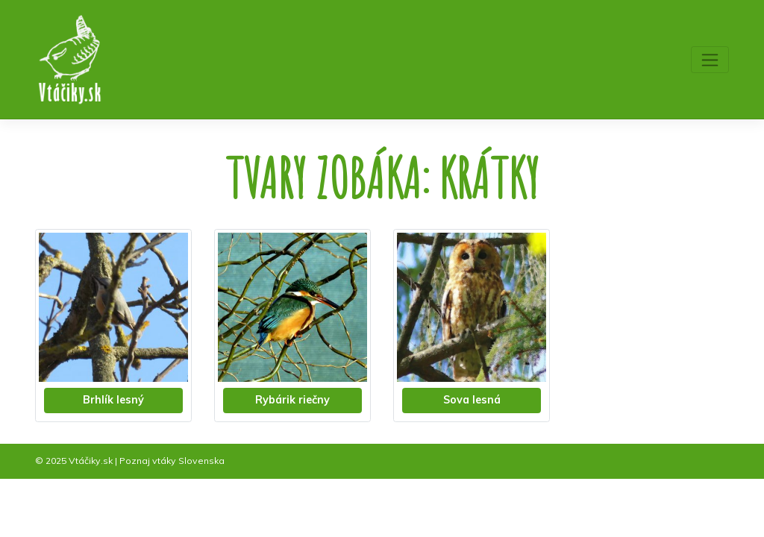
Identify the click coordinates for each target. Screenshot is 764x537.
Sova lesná (472, 399)
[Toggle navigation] (710, 59)
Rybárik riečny (292, 399)
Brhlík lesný (113, 399)
